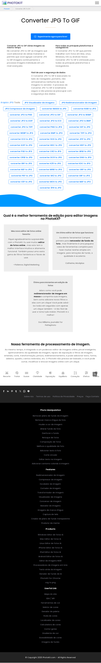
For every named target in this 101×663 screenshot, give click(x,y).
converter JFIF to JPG (79, 139)
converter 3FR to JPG (50, 188)
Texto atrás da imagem (50, 569)
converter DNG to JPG (80, 157)
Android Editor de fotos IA (50, 556)
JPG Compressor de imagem (20, 108)
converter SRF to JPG (79, 176)
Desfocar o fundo (50, 433)
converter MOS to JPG (50, 182)
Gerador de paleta (50, 611)
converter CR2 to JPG (50, 151)
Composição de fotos (50, 442)
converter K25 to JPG (50, 163)
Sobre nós (29, 396)
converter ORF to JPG (80, 169)
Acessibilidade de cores (50, 638)
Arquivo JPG (6, 102)
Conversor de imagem (50, 501)
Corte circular (50, 455)
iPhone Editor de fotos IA (50, 548)
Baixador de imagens (51, 506)
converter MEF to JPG (80, 182)
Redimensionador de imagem (50, 475)
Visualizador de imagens (50, 497)
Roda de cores (50, 616)
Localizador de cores (50, 620)
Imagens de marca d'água (50, 510)
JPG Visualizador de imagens (39, 102)
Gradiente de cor (50, 633)
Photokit (7, 9)
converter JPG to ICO (51, 121)
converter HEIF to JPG (80, 145)
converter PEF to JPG (22, 176)
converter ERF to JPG (21, 163)
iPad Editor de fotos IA (50, 552)
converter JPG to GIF (49, 114)
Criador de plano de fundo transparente (50, 519)
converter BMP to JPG (51, 133)
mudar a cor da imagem (50, 424)
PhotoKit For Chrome (50, 578)
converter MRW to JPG (50, 169)
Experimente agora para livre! (50, 36)
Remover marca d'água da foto (50, 420)
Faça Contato (92, 396)
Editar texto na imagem (50, 459)
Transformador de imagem (50, 493)
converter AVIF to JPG (21, 145)
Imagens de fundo (50, 642)
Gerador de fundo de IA (50, 574)
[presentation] (95, 374)
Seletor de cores (50, 607)
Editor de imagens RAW (50, 561)
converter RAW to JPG (84, 108)
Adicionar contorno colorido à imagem (50, 464)
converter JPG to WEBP (79, 114)
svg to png (50, 582)
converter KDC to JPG (79, 163)
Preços (80, 396)
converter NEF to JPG (21, 169)
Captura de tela (50, 514)
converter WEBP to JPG (21, 133)
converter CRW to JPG (21, 157)
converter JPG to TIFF (22, 127)
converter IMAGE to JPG (54, 108)
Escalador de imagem (50, 484)
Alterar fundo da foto (50, 429)
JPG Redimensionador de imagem (79, 102)
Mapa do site (50, 594)
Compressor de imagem (50, 480)
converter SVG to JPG (50, 139)
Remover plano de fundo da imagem (50, 416)
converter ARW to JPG (79, 151)
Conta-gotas (50, 629)
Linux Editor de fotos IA (50, 543)
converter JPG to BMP (79, 121)
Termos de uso (43, 396)
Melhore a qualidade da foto (50, 446)
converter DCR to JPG (50, 157)
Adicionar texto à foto (50, 451)
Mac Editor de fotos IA (50, 539)
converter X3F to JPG (21, 182)
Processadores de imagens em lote (51, 565)
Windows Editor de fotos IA (50, 535)
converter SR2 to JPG (50, 176)
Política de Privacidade (64, 396)
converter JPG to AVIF (21, 121)
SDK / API (50, 598)
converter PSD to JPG (21, 151)
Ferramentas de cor (50, 603)
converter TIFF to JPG (81, 133)
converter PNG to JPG (51, 127)
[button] (4, 391)
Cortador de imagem (50, 488)
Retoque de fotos (50, 437)
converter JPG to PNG (21, 114)
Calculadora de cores (50, 625)
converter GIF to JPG (79, 127)
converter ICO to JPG (21, 139)
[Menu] (97, 3)
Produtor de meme (50, 523)
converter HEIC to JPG (50, 145)
